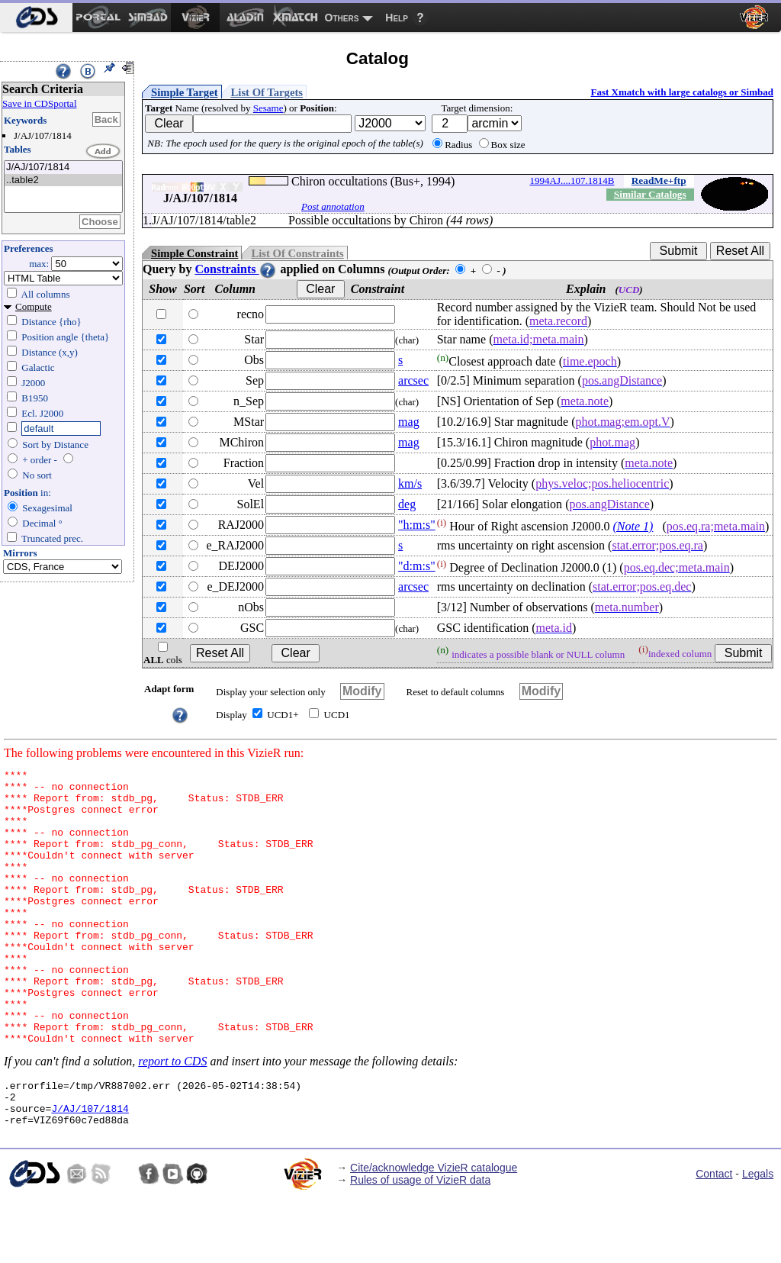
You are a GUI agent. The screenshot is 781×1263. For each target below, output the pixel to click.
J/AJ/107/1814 (63, 167)
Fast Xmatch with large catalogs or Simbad (681, 92)
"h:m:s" (416, 524)
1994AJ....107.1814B (572, 180)
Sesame (268, 108)
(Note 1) (633, 526)
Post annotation (333, 206)
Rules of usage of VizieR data (420, 1244)
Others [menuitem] (342, 17)
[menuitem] (36, 17)
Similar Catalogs (650, 194)
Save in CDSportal (39, 103)
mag (408, 421)
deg (407, 504)
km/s (410, 483)
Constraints (235, 269)
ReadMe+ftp (659, 180)
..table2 (63, 180)
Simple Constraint (194, 253)
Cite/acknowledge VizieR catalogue (433, 1232)
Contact (714, 1238)
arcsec (413, 380)
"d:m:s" (416, 565)
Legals (757, 1238)
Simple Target (184, 92)
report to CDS (172, 1116)
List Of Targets (267, 92)
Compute (33, 306)
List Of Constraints (297, 253)
